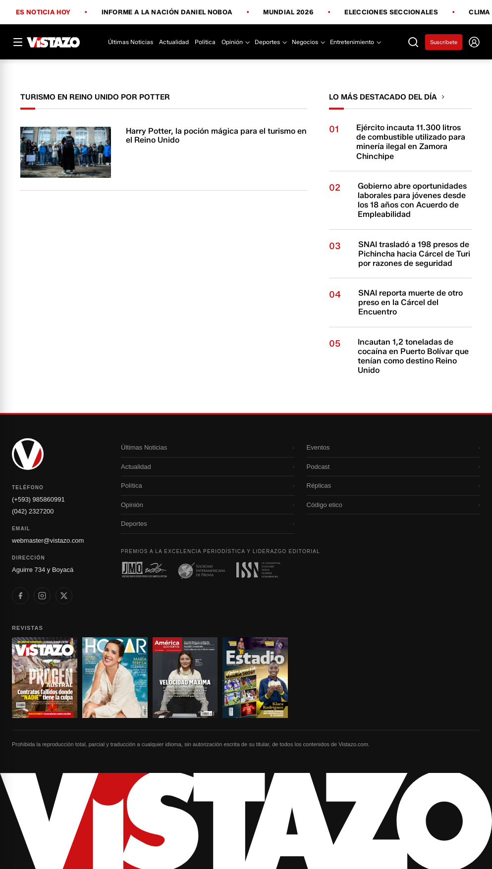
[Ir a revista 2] (115, 677)
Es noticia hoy (43, 12)
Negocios (308, 42)
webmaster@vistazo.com (48, 540)
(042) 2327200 (33, 511)
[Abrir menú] (18, 42)
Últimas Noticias (130, 42)
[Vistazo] (53, 42)
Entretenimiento (355, 42)
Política (205, 42)
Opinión (235, 42)
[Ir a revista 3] (185, 677)
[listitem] (20, 595)
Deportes (270, 42)
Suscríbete (443, 42)
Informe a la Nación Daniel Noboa (167, 12)
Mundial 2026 (288, 12)
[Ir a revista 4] (255, 677)
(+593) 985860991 (38, 499)
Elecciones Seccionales (391, 12)
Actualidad (174, 42)
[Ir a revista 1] (44, 677)
